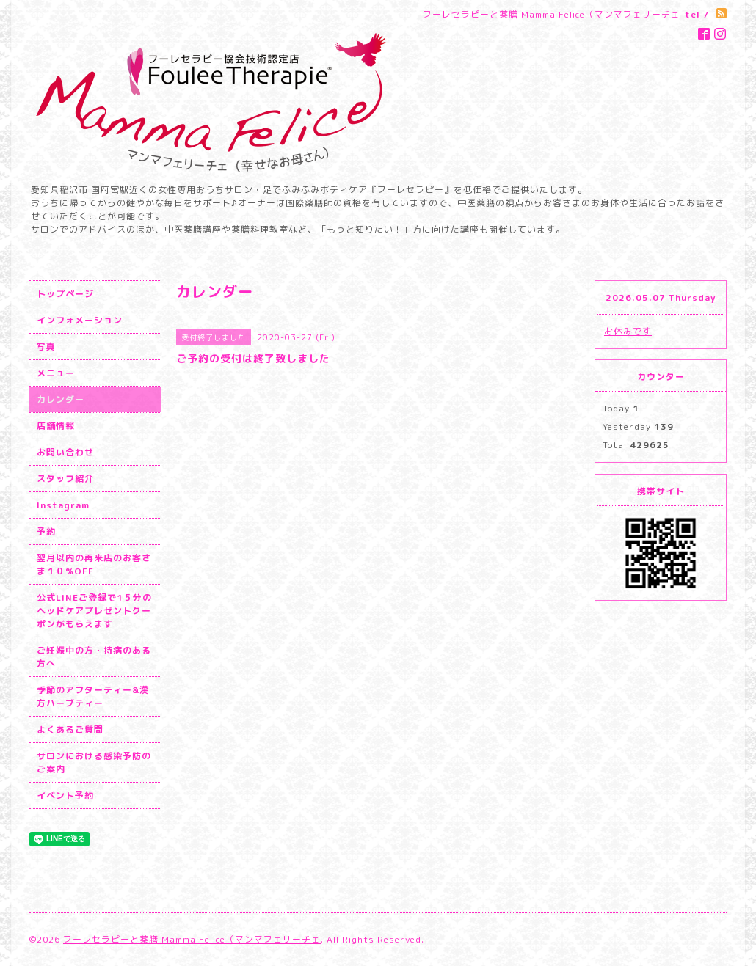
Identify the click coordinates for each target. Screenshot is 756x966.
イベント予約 (65, 795)
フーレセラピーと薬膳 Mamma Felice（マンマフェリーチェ (192, 939)
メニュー (56, 373)
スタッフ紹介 (65, 478)
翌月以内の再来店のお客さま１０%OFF (94, 564)
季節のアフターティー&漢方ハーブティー (93, 696)
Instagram (63, 505)
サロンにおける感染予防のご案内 (94, 762)
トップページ (65, 294)
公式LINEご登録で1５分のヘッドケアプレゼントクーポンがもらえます (94, 610)
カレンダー (60, 399)
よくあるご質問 (70, 729)
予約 (46, 531)
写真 (46, 346)
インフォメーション (80, 320)
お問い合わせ (65, 452)
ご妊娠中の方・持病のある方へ (94, 657)
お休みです (628, 331)
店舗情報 (56, 426)
